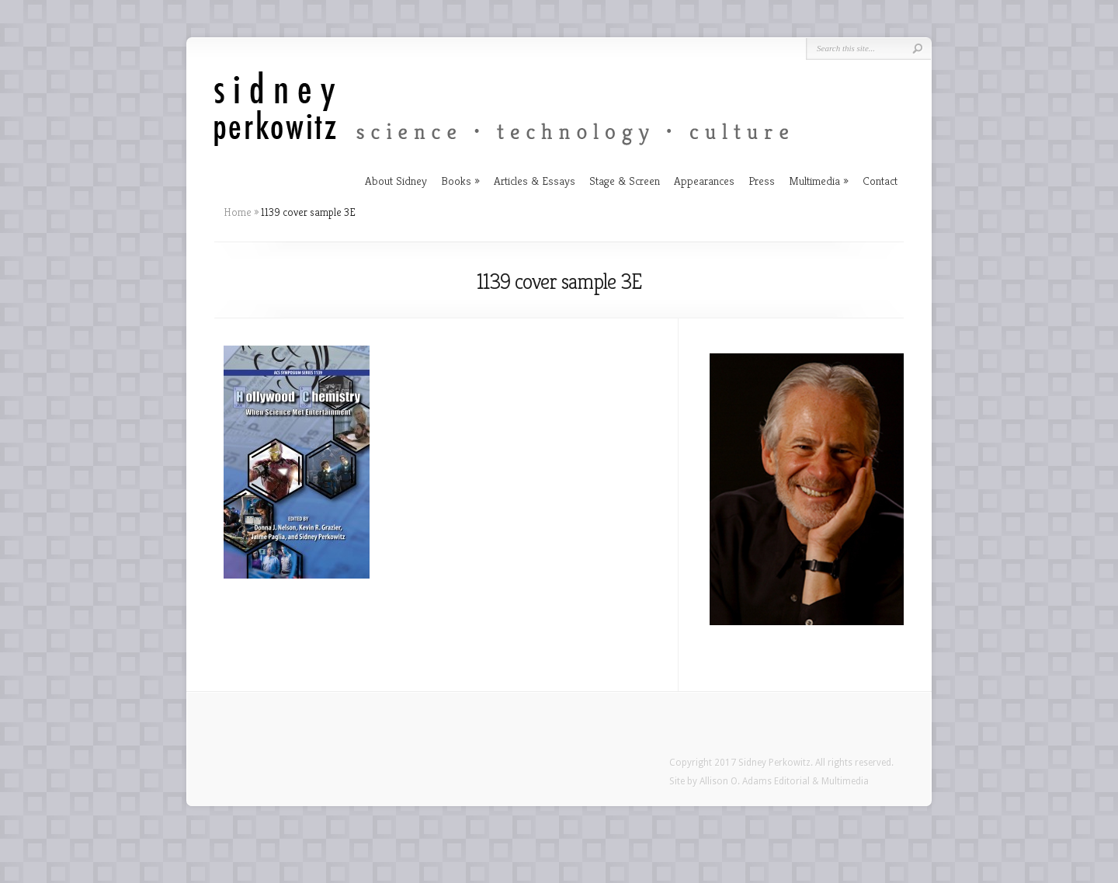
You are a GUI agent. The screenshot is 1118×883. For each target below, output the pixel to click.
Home (238, 212)
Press (761, 180)
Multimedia (814, 180)
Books (456, 180)
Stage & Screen (624, 180)
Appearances (704, 180)
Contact (880, 180)
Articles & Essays (534, 180)
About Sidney (396, 180)
